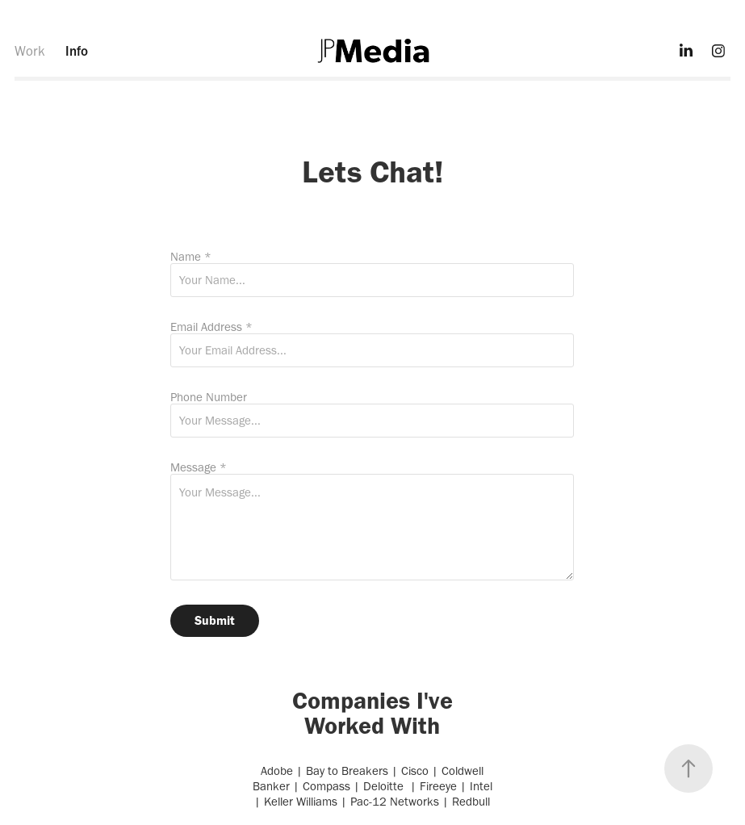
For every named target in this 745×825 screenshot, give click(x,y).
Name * (190, 257)
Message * (198, 468)
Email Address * (211, 327)
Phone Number (208, 398)
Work (30, 51)
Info (76, 51)
